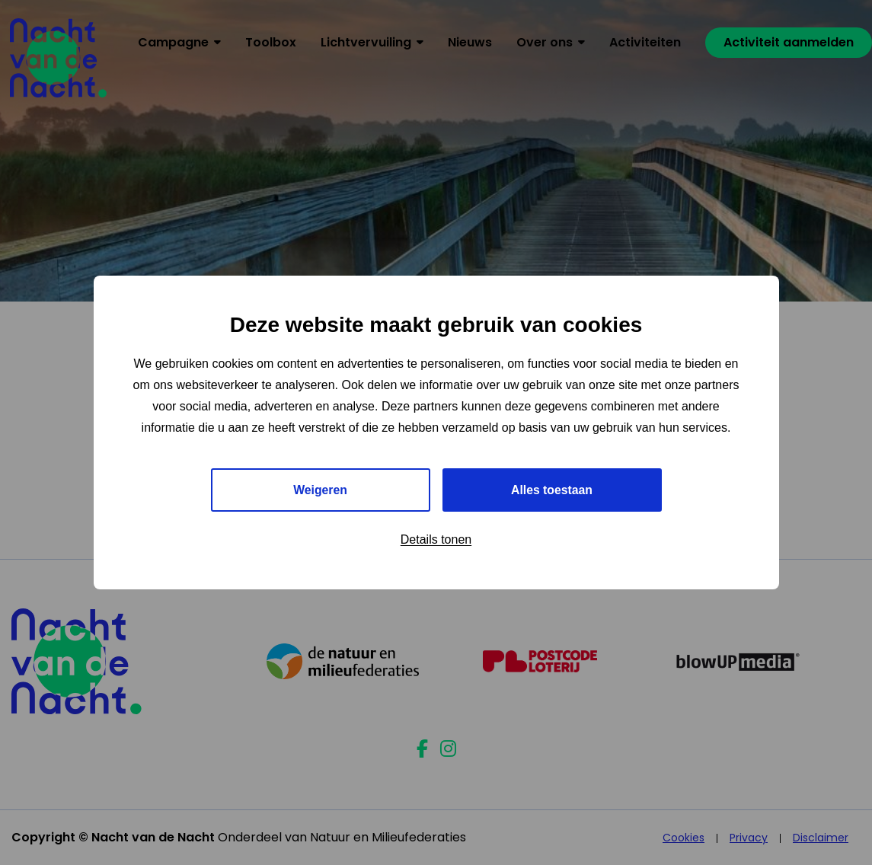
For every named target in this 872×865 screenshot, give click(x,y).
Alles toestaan (551, 490)
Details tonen (436, 540)
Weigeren (320, 490)
